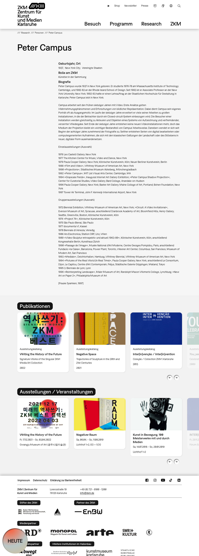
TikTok (171, 480)
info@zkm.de (87, 493)
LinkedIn (179, 480)
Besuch (92, 24)
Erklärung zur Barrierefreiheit (66, 480)
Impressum (24, 480)
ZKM (175, 24)
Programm (121, 24)
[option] (43, 342)
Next (176, 377)
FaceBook (147, 480)
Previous (169, 377)
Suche (179, 5)
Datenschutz (40, 480)
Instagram (155, 480)
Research (151, 24)
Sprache (171, 5)
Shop (117, 5)
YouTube (163, 480)
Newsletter (130, 5)
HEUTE (15, 541)
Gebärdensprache (163, 5)
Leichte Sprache (155, 5)
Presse (144, 5)
